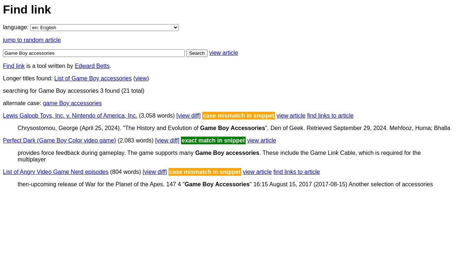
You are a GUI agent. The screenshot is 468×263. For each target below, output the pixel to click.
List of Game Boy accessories (93, 78)
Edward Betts (92, 66)
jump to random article (32, 40)
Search (196, 53)
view (141, 78)
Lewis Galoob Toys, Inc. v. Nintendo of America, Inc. (70, 116)
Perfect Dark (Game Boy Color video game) (59, 140)
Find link (14, 66)
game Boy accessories (72, 103)
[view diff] (188, 116)
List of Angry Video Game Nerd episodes (56, 172)
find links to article (330, 116)
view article (223, 53)
